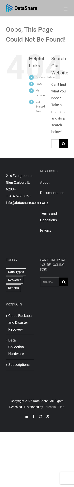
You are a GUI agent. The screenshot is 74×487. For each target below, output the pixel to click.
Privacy (46, 230)
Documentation (45, 77)
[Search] (63, 143)
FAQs (39, 83)
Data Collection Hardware (16, 347)
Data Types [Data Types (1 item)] (16, 272)
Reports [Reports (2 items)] (13, 288)
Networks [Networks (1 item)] (14, 280)
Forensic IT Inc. (54, 407)
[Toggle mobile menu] (66, 9)
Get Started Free (40, 106)
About (45, 182)
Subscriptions (19, 364)
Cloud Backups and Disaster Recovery (20, 322)
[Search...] (55, 143)
